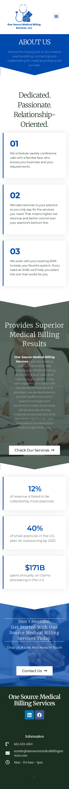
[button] (56, 16)
